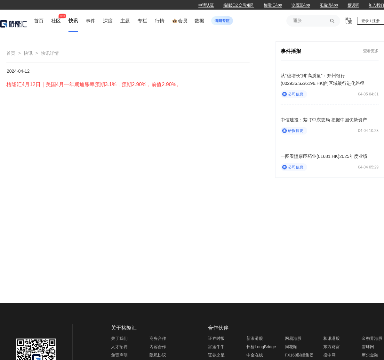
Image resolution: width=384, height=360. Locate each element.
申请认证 (206, 5)
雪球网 (368, 346)
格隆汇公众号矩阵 (238, 5)
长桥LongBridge (261, 346)
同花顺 (291, 346)
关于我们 (119, 338)
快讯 (28, 53)
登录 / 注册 (370, 21)
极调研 (353, 5)
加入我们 (376, 5)
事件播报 (291, 51)
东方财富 (331, 346)
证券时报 (216, 338)
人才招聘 (119, 346)
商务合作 (157, 338)
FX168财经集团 (299, 355)
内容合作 (157, 346)
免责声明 (119, 355)
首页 (10, 53)
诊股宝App (301, 5)
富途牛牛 (216, 346)
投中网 (329, 355)
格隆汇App (273, 5)
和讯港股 (331, 338)
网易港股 (293, 338)
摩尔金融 (370, 355)
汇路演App (329, 5)
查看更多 (371, 51)
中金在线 (254, 355)
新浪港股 (254, 338)
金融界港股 (372, 338)
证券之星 (216, 355)
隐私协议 (157, 355)
